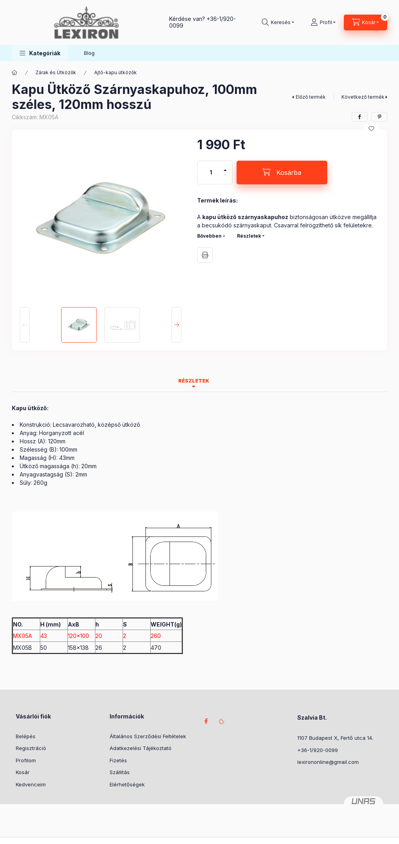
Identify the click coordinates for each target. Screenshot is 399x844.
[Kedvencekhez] (371, 128)
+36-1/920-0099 (317, 750)
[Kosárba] (282, 172)
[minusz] (225, 178)
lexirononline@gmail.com (328, 762)
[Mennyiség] (211, 172)
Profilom (26, 760)
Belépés (25, 736)
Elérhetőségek (127, 784)
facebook (206, 721)
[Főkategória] (14, 72)
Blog (89, 53)
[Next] (176, 325)
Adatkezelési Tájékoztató (141, 748)
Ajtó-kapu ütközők (115, 72)
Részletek (249, 236)
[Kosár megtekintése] (365, 22)
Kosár (23, 772)
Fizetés (118, 760)
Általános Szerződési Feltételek (148, 736)
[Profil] (323, 22)
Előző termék (311, 97)
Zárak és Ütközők (55, 72)
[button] (40, 53)
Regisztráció (31, 748)
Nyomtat (205, 255)
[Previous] (25, 325)
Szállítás (120, 772)
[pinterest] (379, 117)
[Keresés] (278, 22)
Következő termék (362, 97)
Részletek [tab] (193, 381)
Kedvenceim (31, 784)
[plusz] (225, 167)
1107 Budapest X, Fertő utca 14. (335, 738)
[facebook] (359, 117)
